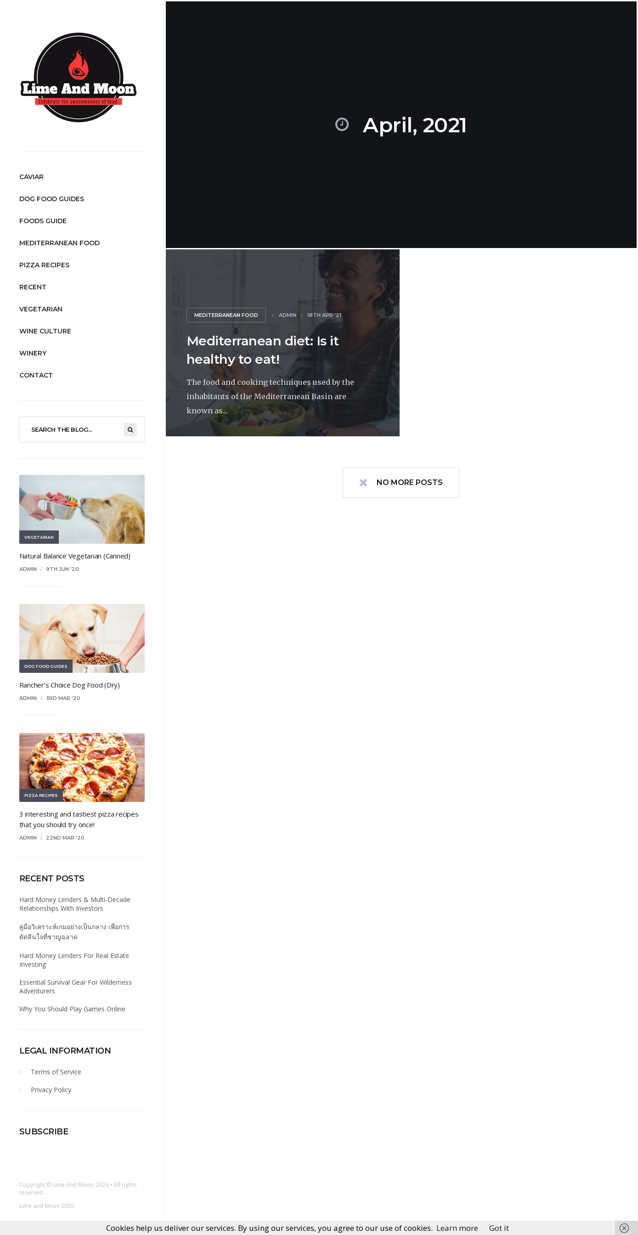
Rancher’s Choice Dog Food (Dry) (69, 684)
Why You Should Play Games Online (72, 1008)
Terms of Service (56, 1071)
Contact (36, 375)
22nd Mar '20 (65, 838)
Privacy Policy (51, 1089)
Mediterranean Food (59, 243)
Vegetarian (40, 309)
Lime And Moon (72, 1185)
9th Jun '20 (62, 569)
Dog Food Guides (51, 199)
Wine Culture (45, 331)
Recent (32, 287)
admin (28, 569)
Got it (499, 1228)
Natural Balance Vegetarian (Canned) (74, 555)
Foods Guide (43, 221)
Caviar (31, 177)
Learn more (457, 1228)
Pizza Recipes (44, 265)
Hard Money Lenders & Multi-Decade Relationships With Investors (74, 904)
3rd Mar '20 (63, 698)
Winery (32, 353)
